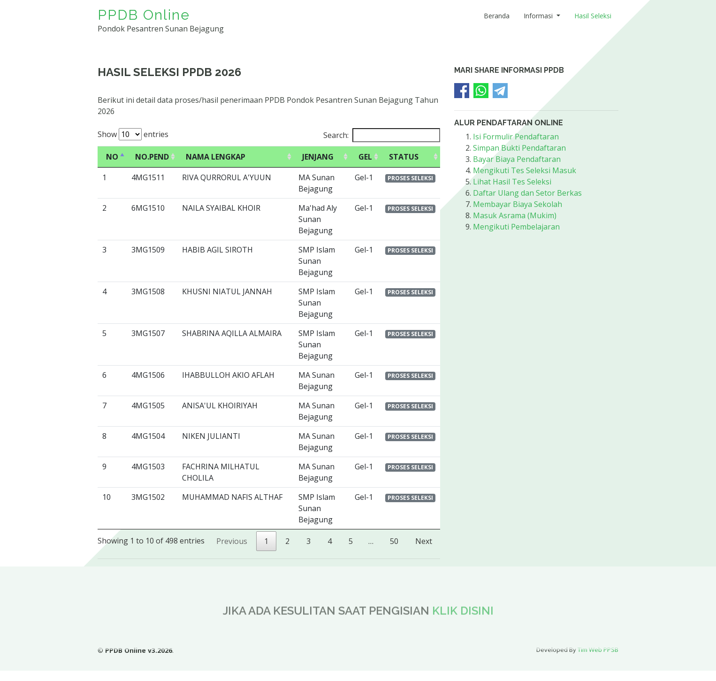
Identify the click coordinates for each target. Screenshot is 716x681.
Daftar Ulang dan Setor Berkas (527, 193)
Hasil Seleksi (592, 15)
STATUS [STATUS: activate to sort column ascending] (404, 157)
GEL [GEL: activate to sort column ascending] (365, 157)
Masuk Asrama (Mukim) (514, 215)
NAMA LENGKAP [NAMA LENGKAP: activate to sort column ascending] (215, 157)
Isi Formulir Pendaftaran (516, 136)
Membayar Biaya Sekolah (517, 204)
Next (423, 541)
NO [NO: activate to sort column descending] (112, 157)
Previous (231, 541)
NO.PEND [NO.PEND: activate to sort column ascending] (152, 157)
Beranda (497, 15)
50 (394, 541)
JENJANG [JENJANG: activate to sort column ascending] (318, 157)
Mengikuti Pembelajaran (516, 227)
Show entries (133, 134)
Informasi (539, 15)
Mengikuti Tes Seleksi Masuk (524, 170)
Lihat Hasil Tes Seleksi (512, 181)
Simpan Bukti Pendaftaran (519, 148)
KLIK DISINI (463, 631)
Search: (381, 135)
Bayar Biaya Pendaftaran (517, 159)
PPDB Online (144, 15)
